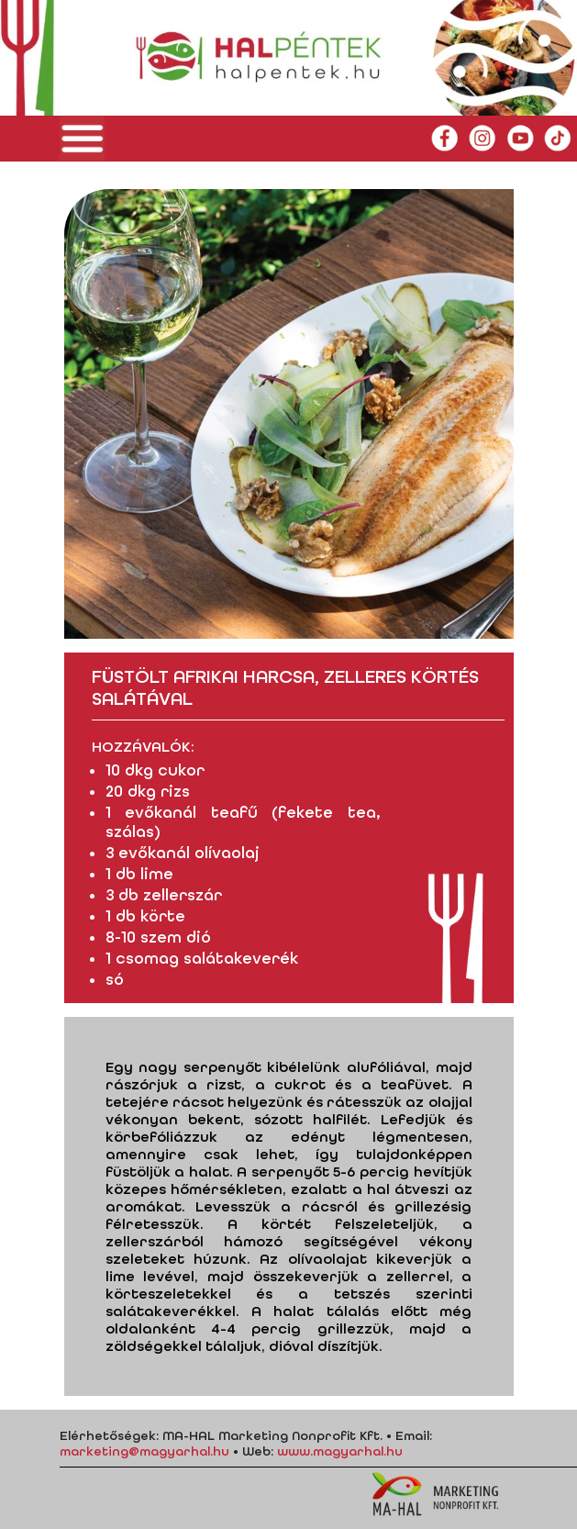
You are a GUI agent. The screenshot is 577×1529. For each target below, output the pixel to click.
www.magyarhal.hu (340, 1451)
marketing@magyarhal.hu (144, 1451)
